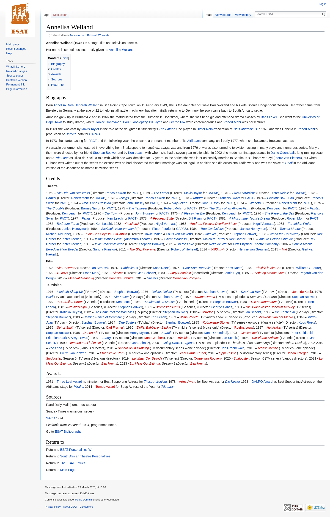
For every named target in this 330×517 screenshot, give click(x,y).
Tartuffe (197, 198)
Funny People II (179, 273)
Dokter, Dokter (162, 292)
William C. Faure (308, 268)
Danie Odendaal (282, 152)
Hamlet (71, 134)
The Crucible (55, 208)
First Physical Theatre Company (256, 244)
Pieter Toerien (71, 239)
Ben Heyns (109, 363)
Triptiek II (183, 338)
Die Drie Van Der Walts (73, 193)
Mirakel (210, 234)
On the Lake (185, 244)
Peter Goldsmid (302, 333)
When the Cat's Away (285, 234)
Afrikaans (194, 141)
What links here (15, 66)
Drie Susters (128, 322)
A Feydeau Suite (162, 218)
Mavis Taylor (90, 129)
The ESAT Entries (72, 463)
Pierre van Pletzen (288, 158)
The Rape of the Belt (279, 213)
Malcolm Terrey (214, 239)
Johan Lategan (297, 353)
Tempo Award (105, 386)
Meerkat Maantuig (81, 278)
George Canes (221, 307)
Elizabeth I (255, 203)
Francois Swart (115, 193)
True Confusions (212, 229)
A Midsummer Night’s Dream (249, 218)
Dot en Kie (90, 333)
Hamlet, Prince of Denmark (102, 317)
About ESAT (70, 506)
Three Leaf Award (69, 381)
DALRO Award (262, 381)
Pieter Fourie (161, 229)
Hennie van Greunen (253, 249)
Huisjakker (274, 327)
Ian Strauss (99, 268)
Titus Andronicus (245, 129)
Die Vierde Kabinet (265, 338)
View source (223, 14)
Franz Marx (91, 273)
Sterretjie (206, 312)
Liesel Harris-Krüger (192, 353)
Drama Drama (205, 297)
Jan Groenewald (232, 348)
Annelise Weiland (121, 50)
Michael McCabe (58, 234)
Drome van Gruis (168, 307)
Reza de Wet (218, 244)
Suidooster (53, 358)
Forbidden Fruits (299, 224)
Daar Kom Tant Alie (197, 268)
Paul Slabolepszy (135, 122)
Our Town (111, 213)
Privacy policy (52, 506)
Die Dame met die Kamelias (114, 312)
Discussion (60, 14)
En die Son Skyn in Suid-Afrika (105, 234)
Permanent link (15, 84)
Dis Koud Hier (251, 292)
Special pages (14, 75)
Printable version (16, 80)
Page (45, 14)
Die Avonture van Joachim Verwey (270, 307)
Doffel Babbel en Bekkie (154, 327)
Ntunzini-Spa (77, 307)
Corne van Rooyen (186, 278)
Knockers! (131, 224)
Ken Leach (135, 152)
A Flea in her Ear (193, 213)
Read (208, 14)
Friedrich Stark (56, 338)
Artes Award (187, 381)
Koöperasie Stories (216, 322)
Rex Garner (237, 239)
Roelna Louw (243, 327)
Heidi (289, 163)
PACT (92, 141)
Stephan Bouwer (105, 152)
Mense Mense (268, 348)
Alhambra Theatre (138, 239)
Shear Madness (175, 239)
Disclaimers (86, 506)
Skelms (118, 273)
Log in (322, 4)
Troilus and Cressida (96, 203)
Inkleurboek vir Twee (109, 244)
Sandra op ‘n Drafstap (133, 348)
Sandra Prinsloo (104, 249)
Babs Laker (269, 117)
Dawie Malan (153, 234)
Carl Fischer (114, 327)
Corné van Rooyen (207, 358)
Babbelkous (129, 268)
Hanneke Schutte (121, 278)
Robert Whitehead (184, 249)
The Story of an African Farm (229, 208)
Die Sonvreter (67, 268)
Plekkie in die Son (268, 268)
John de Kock (302, 292)
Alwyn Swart (79, 338)
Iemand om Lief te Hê (85, 343)
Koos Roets (161, 268)
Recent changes (16, 48)
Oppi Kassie (227, 353)
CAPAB (94, 134)
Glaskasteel (249, 333)
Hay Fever (179, 203)
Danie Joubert (154, 338)
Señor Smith (65, 327)
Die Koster (121, 297)
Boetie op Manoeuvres (268, 273)
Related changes (16, 71)
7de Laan (62, 158)
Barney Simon (91, 208)
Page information (16, 89)
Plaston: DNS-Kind (280, 198)
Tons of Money (290, 229)
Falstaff (315, 208)
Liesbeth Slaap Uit (70, 292)
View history (243, 14)
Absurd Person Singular (276, 239)
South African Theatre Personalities (85, 456)
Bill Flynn (155, 122)
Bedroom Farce (68, 224)
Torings (107, 338)
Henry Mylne (139, 333)
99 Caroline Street (70, 302)
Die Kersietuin (285, 312)
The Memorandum (263, 302)
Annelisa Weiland (59, 43)
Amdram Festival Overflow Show (213, 224)
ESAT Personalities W (75, 449)
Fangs (86, 218)
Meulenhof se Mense (160, 302)
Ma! (284, 249)
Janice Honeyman (108, 122)
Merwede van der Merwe (276, 317)
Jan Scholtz (146, 273)
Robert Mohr (232, 122)
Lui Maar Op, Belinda (147, 358)
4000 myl (217, 249)
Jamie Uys (231, 273)
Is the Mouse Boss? (109, 239)
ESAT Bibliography (68, 431)
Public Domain (83, 499)
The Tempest (138, 208)
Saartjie (167, 333)
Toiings (124, 198)
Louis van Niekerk (179, 234)
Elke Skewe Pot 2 (112, 353)
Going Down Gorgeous (178, 343)
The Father (166, 129)
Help (9, 53)
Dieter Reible (206, 129)
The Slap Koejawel (142, 249)
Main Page (67, 470)
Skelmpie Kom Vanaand (118, 229)
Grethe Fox (177, 122)
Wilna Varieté (189, 317)
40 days (62, 273)
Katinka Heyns (70, 312)
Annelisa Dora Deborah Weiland (88, 34)
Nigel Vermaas (166, 224)
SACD (50, 418)
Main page (12, 44)
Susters (152, 278)
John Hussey (135, 203)
